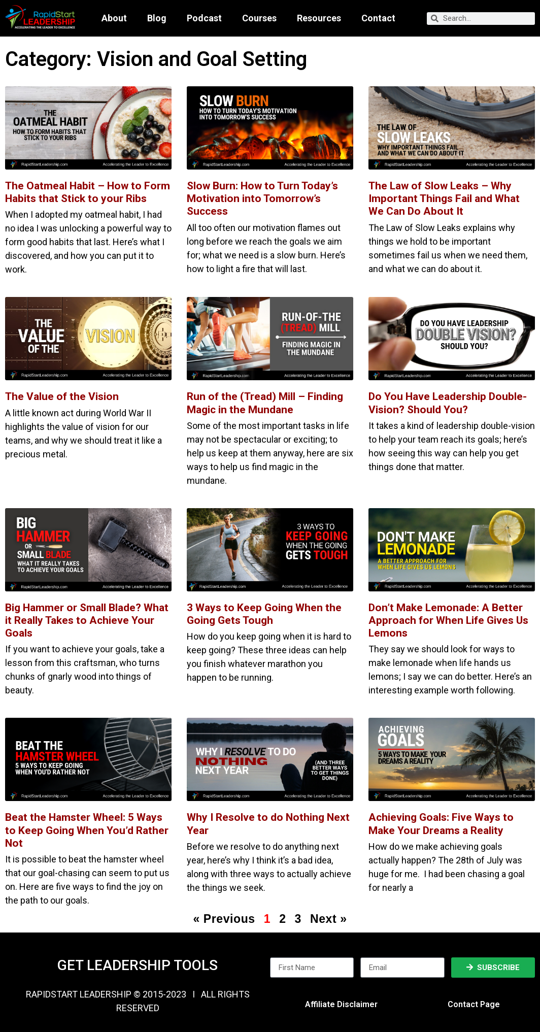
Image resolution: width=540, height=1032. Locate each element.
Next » (328, 918)
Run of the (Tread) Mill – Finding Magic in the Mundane (265, 402)
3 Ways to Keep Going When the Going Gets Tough (264, 614)
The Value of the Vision (62, 396)
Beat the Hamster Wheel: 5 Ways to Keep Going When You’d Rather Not (86, 830)
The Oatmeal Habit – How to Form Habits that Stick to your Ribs (87, 192)
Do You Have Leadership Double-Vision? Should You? (447, 402)
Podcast (204, 18)
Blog (156, 18)
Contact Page (474, 1004)
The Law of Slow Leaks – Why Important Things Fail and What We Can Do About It (444, 198)
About (114, 18)
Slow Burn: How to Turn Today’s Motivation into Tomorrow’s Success (262, 198)
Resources (319, 18)
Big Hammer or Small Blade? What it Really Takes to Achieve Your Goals (86, 620)
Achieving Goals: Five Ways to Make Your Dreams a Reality (441, 823)
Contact (378, 18)
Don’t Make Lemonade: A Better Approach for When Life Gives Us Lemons (448, 620)
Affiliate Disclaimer (341, 1004)
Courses (259, 18)
